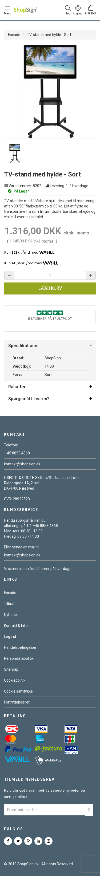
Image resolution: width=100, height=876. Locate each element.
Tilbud (9, 604)
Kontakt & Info (16, 625)
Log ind (10, 636)
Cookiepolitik (14, 680)
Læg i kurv (50, 288)
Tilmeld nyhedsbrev (29, 779)
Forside (14, 35)
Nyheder (11, 614)
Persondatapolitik (19, 658)
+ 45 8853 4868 (17, 453)
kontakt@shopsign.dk (22, 464)
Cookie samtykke (18, 691)
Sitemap (11, 669)
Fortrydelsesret (17, 702)
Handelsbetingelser (20, 647)
